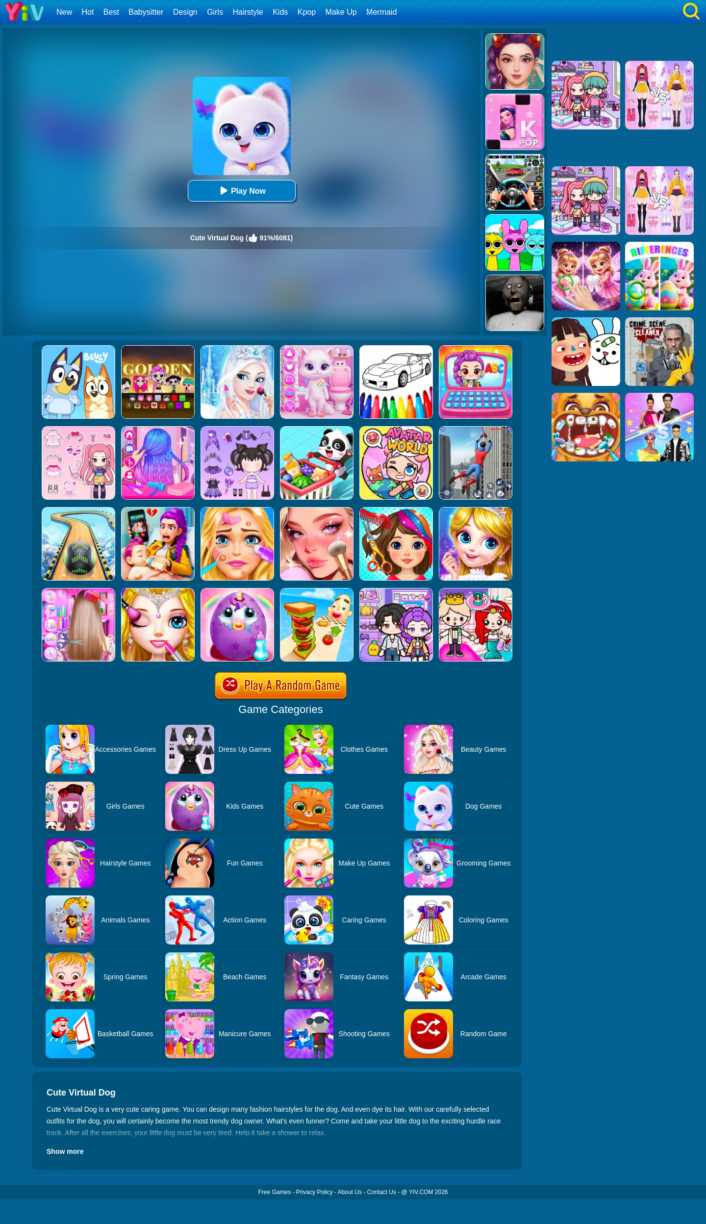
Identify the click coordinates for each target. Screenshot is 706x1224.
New (64, 12)
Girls (215, 12)
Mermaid (381, 12)
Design (185, 12)
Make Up (341, 12)
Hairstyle (248, 12)
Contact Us (381, 1192)
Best (111, 12)
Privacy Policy (314, 1192)
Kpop (307, 12)
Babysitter (145, 12)
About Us (350, 1192)
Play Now (241, 190)
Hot (87, 12)
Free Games (274, 1192)
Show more (65, 1151)
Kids (280, 12)
